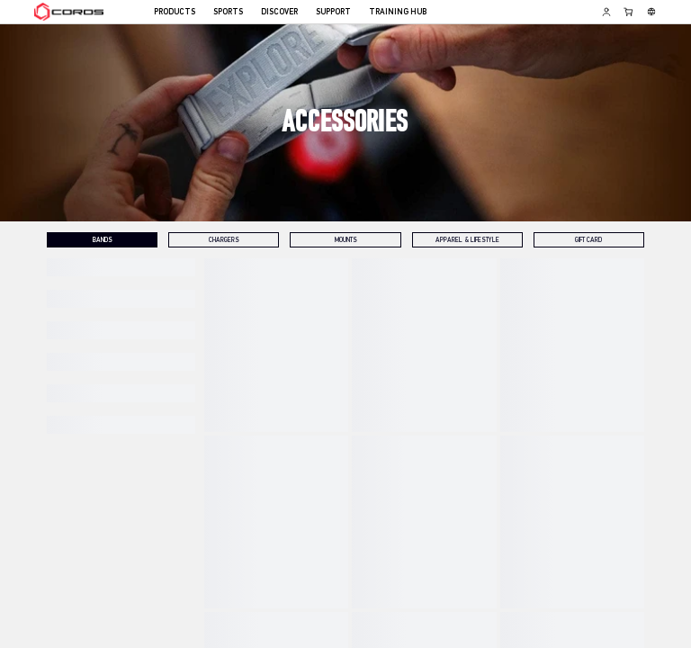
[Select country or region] (651, 11)
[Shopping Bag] (629, 11)
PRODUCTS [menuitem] (174, 12)
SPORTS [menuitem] (228, 12)
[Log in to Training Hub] (606, 11)
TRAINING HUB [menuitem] (397, 12)
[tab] (102, 240)
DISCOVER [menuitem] (279, 12)
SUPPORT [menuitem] (333, 12)
